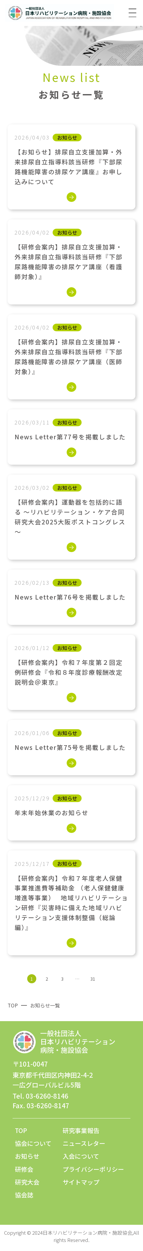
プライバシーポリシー (93, 1169)
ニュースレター (84, 1143)
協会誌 (24, 1194)
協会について (33, 1143)
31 (92, 979)
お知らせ (27, 1156)
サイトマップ (81, 1182)
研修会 (24, 1169)
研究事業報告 (81, 1130)
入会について (81, 1156)
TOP (21, 1130)
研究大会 (27, 1182)
